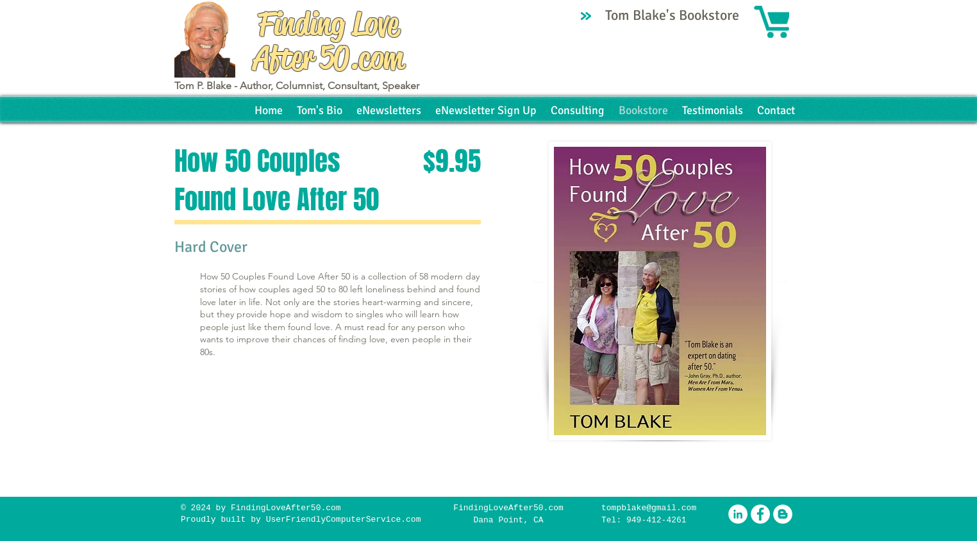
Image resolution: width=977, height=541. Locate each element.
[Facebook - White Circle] (760, 514)
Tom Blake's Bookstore (673, 15)
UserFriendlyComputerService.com (343, 519)
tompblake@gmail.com (648, 508)
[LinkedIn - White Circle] (737, 514)
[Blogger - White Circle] (782, 514)
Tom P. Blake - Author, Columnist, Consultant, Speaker (296, 85)
